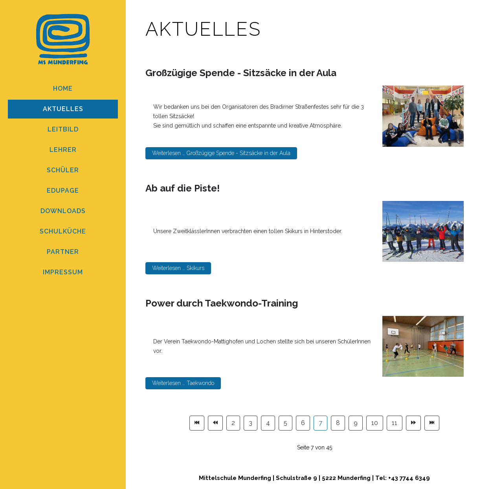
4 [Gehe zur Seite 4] (268, 423)
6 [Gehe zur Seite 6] (303, 423)
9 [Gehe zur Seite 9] (356, 423)
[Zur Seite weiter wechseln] (413, 423)
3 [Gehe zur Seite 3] (250, 423)
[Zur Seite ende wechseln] (431, 423)
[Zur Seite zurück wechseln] (215, 423)
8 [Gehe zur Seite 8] (338, 423)
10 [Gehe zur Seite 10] (374, 423)
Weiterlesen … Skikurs (178, 268)
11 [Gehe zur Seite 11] (394, 423)
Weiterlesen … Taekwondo (183, 383)
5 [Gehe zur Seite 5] (285, 423)
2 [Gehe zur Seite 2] (233, 423)
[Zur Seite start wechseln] (196, 423)
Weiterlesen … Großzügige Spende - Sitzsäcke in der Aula (221, 153)
